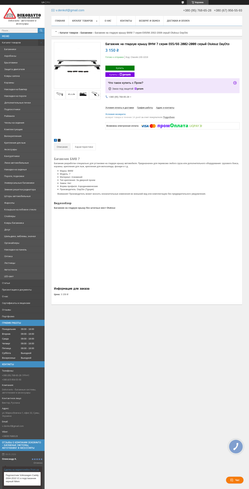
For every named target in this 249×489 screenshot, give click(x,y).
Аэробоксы (10, 55)
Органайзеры (11, 242)
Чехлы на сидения (14, 122)
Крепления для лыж (15, 142)
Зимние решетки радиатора (20, 189)
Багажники (10, 49)
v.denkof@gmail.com (13, 426)
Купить (120, 68)
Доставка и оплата (178, 20)
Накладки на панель (15, 249)
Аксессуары (10, 149)
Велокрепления (12, 136)
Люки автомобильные (16, 162)
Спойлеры (9, 216)
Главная (60, 20)
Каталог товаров (11, 42)
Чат (234, 480)
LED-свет (9, 276)
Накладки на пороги (15, 95)
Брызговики (10, 62)
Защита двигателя (14, 69)
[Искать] (41, 30)
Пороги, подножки (14, 176)
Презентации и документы (17, 289)
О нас (5, 296)
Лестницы (9, 262)
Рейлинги (9, 115)
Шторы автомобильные (17, 196)
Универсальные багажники (19, 182)
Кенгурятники (12, 156)
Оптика (8, 256)
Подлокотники (12, 109)
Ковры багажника (14, 222)
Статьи (6, 282)
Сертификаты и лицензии (16, 303)
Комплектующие (13, 129)
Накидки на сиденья (15, 169)
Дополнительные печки (17, 102)
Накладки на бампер (15, 89)
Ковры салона (12, 75)
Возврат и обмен (149, 20)
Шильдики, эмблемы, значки (20, 236)
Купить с (120, 74)
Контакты (126, 20)
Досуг (7, 229)
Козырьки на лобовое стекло (20, 209)
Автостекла (10, 269)
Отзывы (6, 309)
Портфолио (8, 316)
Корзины (9, 82)
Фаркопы (9, 202)
